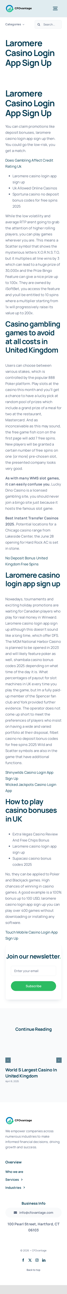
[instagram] (37, 1260)
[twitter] (30, 1260)
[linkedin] (43, 1260)
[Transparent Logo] (18, 6)
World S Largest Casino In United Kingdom (31, 1073)
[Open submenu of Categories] (22, 24)
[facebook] (23, 1260)
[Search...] (48, 24)
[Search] (39, 24)
